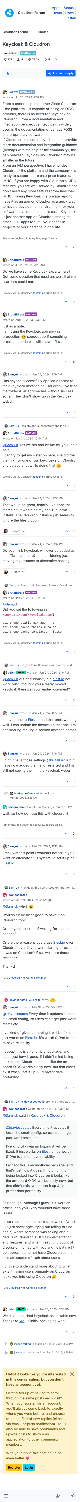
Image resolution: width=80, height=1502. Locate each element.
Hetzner (41, 977)
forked (27, 1343)
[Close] (72, 1374)
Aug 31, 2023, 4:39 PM (30, 319)
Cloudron (14, 977)
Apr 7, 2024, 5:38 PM (55, 1108)
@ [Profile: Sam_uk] (10, 445)
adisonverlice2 (18, 807)
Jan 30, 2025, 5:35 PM (54, 1309)
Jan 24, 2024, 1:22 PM (30, 597)
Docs (69, 13)
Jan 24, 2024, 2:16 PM (54, 672)
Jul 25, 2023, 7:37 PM (29, 97)
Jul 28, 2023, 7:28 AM (30, 265)
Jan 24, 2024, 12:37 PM (47, 544)
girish (11, 672)
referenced (32, 793)
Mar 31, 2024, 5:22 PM (47, 1007)
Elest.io (34, 719)
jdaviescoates (17, 895)
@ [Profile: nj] (22, 1321)
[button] (6, 1496)
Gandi (29, 977)
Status (69, 8)
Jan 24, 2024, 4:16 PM (47, 753)
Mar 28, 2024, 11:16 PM (47, 846)
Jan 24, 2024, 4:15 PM (47, 713)
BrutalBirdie (16, 260)
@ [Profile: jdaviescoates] (15, 1014)
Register (14, 1467)
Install (71, 18)
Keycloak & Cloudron (48, 1115)
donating (37, 292)
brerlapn (19, 793)
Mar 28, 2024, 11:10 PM (57, 807)
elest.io (58, 679)
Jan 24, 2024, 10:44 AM (31, 438)
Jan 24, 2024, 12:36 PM (48, 498)
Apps (56, 8)
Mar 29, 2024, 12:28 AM (31, 900)
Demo (57, 13)
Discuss (28, 53)
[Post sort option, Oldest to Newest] (8, 73)
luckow (13, 92)
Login (29, 1467)
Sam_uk (13, 374)
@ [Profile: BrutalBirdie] (57, 760)
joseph (18, 1343)
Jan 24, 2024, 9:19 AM (47, 374)
